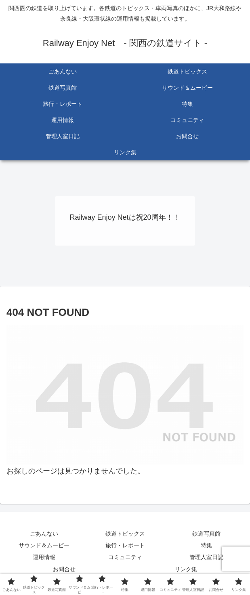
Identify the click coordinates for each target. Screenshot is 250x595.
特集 (206, 545)
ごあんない (44, 533)
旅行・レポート (125, 545)
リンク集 (185, 569)
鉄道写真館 (206, 533)
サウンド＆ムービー (44, 545)
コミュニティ (125, 557)
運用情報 (44, 557)
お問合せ (64, 569)
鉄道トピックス (125, 533)
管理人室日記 (206, 557)
